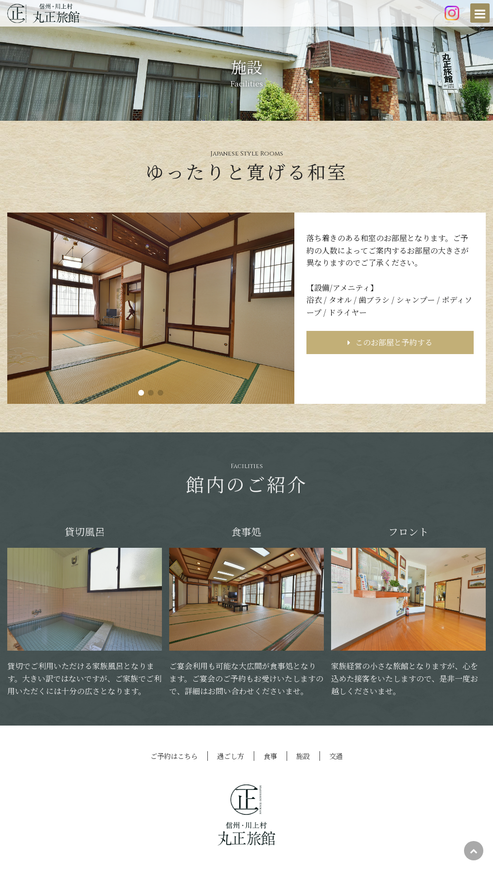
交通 (336, 756)
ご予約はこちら (174, 756)
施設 (303, 756)
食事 (270, 756)
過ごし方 (230, 756)
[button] (141, 393)
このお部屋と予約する (390, 343)
